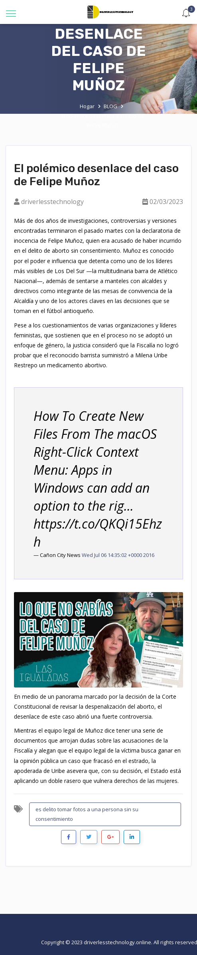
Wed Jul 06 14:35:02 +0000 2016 (118, 555)
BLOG (110, 106)
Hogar (87, 106)
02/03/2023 (166, 201)
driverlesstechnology (52, 201)
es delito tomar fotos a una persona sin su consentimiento (86, 814)
